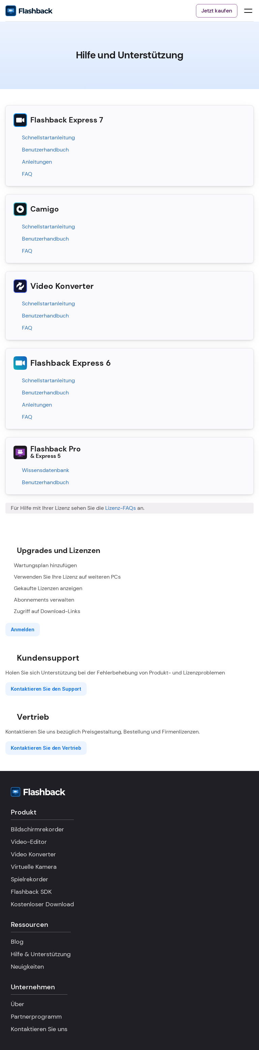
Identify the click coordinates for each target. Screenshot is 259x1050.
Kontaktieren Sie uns (39, 1029)
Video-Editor (29, 842)
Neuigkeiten (27, 967)
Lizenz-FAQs (120, 508)
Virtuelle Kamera (34, 867)
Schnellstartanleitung (48, 137)
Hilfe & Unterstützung (41, 954)
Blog (17, 942)
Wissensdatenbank (45, 470)
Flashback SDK (31, 892)
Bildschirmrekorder (37, 829)
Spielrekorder (29, 879)
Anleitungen (37, 161)
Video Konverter (33, 854)
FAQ (27, 173)
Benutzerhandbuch (45, 149)
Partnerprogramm (36, 1017)
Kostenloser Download (42, 904)
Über (17, 1004)
